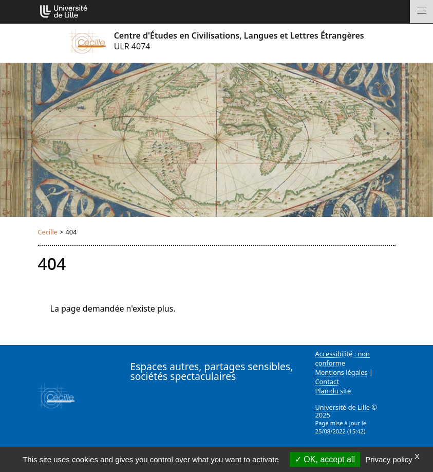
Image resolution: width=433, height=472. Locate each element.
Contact (327, 381)
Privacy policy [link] (388, 459)
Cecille (48, 232)
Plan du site (333, 390)
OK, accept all (325, 459)
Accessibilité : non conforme (342, 358)
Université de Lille (342, 407)
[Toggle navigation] (421, 11)
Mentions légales (341, 372)
